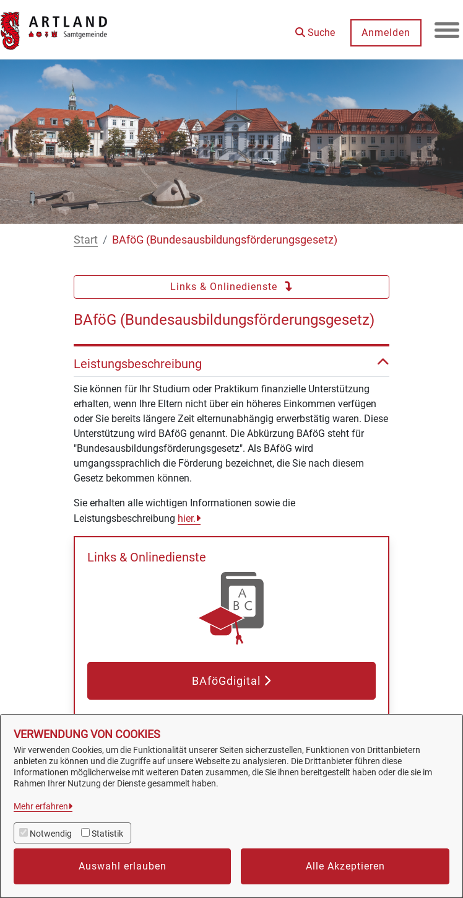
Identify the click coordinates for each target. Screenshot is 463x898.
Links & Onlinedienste (231, 287)
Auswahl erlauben (123, 866)
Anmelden (385, 32)
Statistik (107, 834)
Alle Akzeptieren (345, 866)
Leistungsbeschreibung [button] (231, 363)
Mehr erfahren (41, 806)
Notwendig (51, 834)
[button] (315, 28)
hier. (187, 518)
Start (86, 239)
